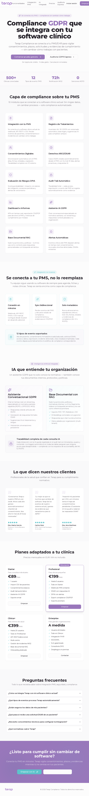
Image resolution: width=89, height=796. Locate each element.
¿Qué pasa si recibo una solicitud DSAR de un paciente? (44, 715)
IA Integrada (42, 3)
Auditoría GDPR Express (62, 57)
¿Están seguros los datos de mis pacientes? (44, 708)
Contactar (65, 656)
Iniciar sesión (71, 3)
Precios (52, 3)
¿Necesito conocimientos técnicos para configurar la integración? (44, 722)
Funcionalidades (18, 3)
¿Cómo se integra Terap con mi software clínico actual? (44, 693)
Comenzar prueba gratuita (27, 57)
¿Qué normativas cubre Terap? (44, 729)
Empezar (24, 603)
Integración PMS (31, 3)
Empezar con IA (29, 772)
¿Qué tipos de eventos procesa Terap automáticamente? (44, 700)
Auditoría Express (61, 3)
